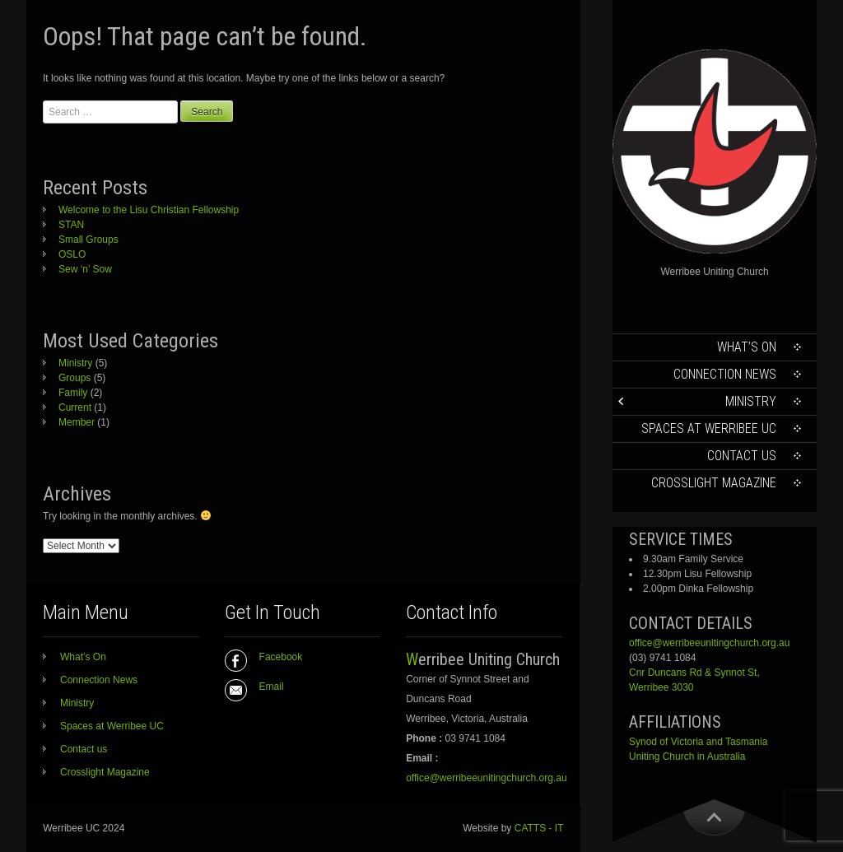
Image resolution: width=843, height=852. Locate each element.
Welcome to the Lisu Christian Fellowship (148, 210)
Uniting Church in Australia (687, 756)
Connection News (724, 374)
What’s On (746, 347)
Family (72, 392)
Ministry (750, 401)
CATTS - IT (539, 828)
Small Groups (88, 239)
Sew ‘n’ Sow (85, 269)
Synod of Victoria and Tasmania (698, 741)
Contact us (741, 455)
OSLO (72, 254)
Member (76, 422)
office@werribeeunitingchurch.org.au (709, 643)
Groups (74, 378)
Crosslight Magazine (713, 483)
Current (74, 407)
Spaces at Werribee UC (708, 428)
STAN (71, 224)
